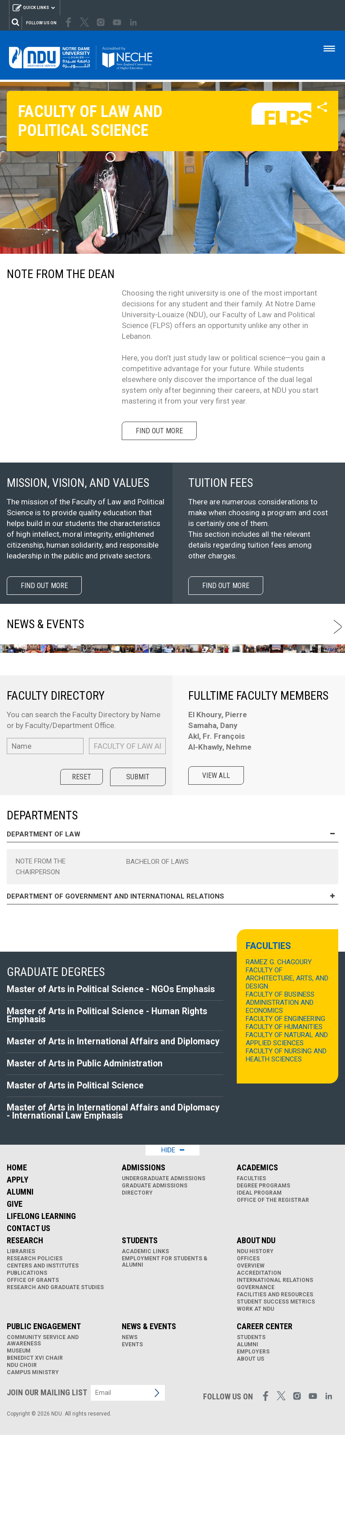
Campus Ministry (33, 1470)
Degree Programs (263, 1284)
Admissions (143, 1265)
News (129, 1435)
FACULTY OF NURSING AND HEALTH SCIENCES (286, 1145)
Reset (81, 867)
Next (339, 626)
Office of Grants (33, 1378)
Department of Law (172, 924)
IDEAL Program (259, 1291)
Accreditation (259, 1371)
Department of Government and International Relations (172, 986)
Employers (253, 1450)
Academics (257, 1265)
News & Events (149, 1424)
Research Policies (34, 1356)
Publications (27, 1371)
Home (17, 1265)
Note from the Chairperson (41, 956)
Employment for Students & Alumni (165, 1359)
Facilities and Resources (275, 1392)
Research (25, 1338)
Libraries (21, 1349)
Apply (17, 1277)
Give (14, 1302)
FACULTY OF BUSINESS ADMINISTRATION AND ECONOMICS (280, 1092)
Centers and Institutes (43, 1364)
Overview (251, 1364)
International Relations (275, 1378)
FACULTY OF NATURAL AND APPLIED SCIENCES (287, 1129)
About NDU (256, 1338)
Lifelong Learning (41, 1314)
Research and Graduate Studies (55, 1385)
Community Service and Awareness (43, 1438)
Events (132, 1442)
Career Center (264, 1424)
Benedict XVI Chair (35, 1456)
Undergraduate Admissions (163, 1276)
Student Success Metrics (276, 1400)
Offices (248, 1356)
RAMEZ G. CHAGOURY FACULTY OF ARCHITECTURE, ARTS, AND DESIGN (287, 1064)
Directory (137, 1291)
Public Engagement (44, 1424)
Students (140, 1338)
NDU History (255, 1349)
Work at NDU (255, 1407)
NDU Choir (22, 1463)
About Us (250, 1457)
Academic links (145, 1349)
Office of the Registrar (273, 1298)
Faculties (251, 1276)
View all (218, 865)
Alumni (20, 1290)
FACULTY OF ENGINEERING (285, 1109)
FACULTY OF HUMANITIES (284, 1117)
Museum (19, 1449)
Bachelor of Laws (157, 952)
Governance (255, 1385)
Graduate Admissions (154, 1284)
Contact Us (28, 1326)
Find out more (161, 431)
